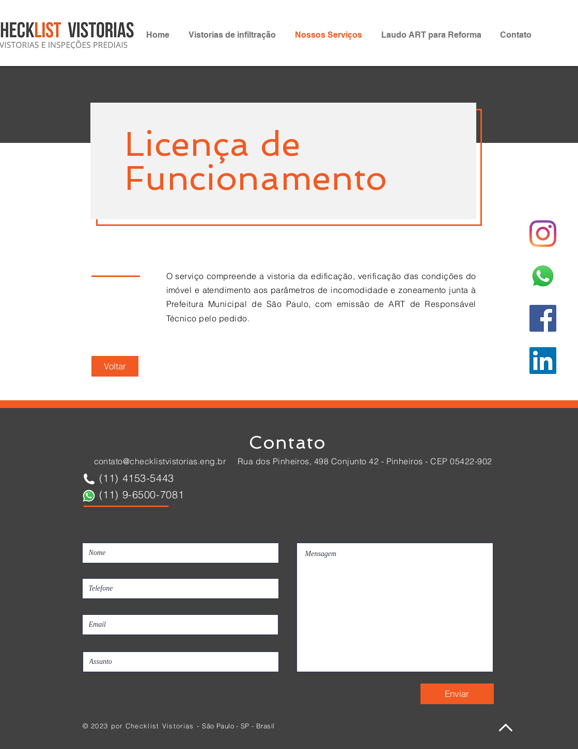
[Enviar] (457, 693)
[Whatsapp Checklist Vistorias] (542, 276)
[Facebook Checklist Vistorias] (542, 318)
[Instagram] (542, 233)
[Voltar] (114, 366)
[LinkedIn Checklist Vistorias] (542, 360)
